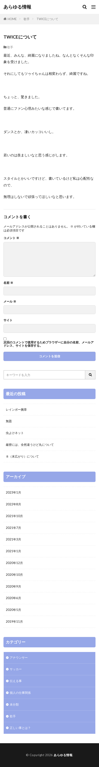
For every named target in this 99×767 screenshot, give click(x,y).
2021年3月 (13, 539)
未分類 (14, 704)
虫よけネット (15, 433)
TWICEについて (47, 19)
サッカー (16, 669)
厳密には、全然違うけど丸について (30, 444)
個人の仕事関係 (20, 692)
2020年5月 (13, 610)
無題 (9, 421)
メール (9, 301)
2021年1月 (13, 551)
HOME (12, 19)
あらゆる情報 (17, 7)
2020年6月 (13, 598)
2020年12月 (14, 563)
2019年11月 (14, 621)
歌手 (27, 19)
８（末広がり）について (22, 456)
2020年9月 (13, 586)
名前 (8, 282)
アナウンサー (19, 657)
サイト (7, 320)
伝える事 (16, 681)
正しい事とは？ (20, 728)
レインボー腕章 (16, 409)
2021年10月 (14, 516)
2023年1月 (13, 492)
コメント (11, 237)
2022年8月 (13, 504)
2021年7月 (13, 528)
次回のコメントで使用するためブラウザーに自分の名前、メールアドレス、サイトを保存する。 (48, 344)
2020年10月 (14, 574)
